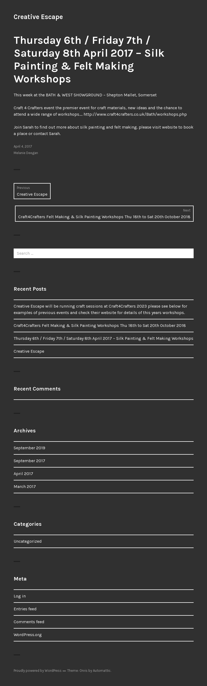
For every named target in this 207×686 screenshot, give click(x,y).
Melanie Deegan (26, 153)
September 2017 (29, 460)
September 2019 (29, 447)
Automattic (102, 671)
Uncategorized (28, 541)
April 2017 (23, 473)
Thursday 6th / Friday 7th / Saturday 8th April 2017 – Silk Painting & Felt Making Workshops (103, 338)
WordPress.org (28, 634)
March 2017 (25, 486)
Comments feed (29, 621)
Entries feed (25, 608)
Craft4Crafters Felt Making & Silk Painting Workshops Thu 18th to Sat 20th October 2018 (100, 325)
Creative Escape (38, 17)
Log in (20, 596)
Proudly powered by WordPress (38, 671)
